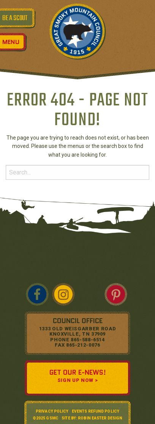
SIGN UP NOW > (77, 380)
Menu (10, 42)
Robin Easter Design (100, 418)
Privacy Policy (52, 411)
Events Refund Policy (95, 411)
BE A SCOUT (14, 18)
